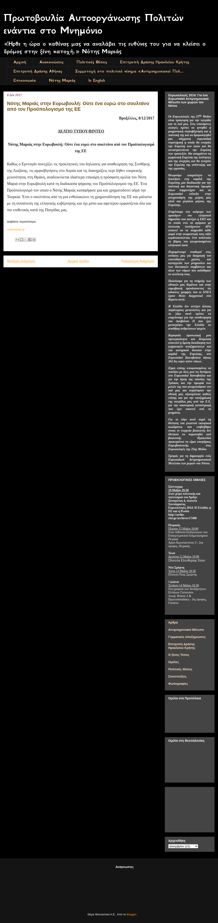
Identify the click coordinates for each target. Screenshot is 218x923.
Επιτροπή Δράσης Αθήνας (38, 71)
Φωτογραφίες (178, 683)
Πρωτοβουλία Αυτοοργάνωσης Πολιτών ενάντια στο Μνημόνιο (93, 23)
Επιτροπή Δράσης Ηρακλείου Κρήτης (154, 62)
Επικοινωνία (25, 80)
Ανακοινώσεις (51, 62)
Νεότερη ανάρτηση (21, 261)
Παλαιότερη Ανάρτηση (137, 261)
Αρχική (20, 62)
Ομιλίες (173, 662)
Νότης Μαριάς (62, 80)
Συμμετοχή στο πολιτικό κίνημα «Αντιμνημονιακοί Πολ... (129, 71)
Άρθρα (173, 622)
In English (97, 80)
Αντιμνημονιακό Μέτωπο (186, 629)
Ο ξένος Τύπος (178, 655)
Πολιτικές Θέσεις (92, 62)
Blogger (131, 914)
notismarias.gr (16, 229)
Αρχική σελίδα (78, 261)
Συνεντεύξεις (177, 676)
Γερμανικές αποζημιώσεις (187, 637)
